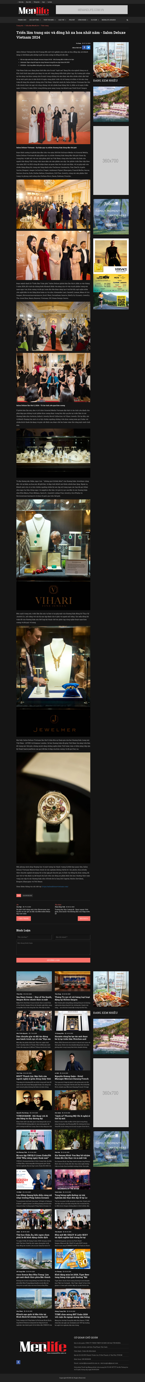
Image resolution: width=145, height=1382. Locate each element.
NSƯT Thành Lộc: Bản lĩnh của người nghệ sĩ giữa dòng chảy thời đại (33, 1079)
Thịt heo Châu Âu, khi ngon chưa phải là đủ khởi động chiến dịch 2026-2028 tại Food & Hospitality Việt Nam (32, 1239)
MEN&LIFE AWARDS (109, 20)
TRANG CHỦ (22, 20)
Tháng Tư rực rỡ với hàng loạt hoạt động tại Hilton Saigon (72, 998)
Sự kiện (50, 2)
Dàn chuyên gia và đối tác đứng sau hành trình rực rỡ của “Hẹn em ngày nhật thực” (33, 1039)
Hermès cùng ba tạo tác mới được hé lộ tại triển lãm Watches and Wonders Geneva (71, 1039)
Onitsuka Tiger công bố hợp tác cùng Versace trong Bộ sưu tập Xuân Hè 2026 (44, 62)
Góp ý (43, 2)
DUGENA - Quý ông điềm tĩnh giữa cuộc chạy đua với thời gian (40, 65)
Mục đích (28, 2)
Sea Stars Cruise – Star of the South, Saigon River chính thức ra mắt (34, 998)
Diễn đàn (21, 2)
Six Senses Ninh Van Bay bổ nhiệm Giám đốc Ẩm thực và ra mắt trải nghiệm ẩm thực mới (72, 1158)
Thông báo (37, 2)
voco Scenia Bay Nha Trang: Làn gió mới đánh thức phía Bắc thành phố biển (33, 1277)
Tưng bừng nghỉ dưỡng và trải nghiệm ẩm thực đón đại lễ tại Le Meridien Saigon (71, 1198)
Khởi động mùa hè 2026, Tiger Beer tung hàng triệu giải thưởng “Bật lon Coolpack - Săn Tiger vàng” (72, 1277)
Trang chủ (19, 25)
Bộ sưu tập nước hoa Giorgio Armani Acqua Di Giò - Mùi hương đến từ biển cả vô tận (47, 59)
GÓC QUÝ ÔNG (34, 20)
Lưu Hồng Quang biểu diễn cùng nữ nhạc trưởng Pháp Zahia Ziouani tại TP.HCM (34, 1198)
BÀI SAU (84, 918)
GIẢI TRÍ (61, 20)
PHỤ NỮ (72, 20)
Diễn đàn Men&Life (32, 25)
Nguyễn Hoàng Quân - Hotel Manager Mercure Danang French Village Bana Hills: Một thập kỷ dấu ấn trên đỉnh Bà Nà (72, 1080)
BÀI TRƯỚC (24, 918)
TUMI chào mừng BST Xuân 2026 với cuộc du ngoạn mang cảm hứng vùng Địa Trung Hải (72, 1317)
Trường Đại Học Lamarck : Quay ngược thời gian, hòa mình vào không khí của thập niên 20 (72, 911)
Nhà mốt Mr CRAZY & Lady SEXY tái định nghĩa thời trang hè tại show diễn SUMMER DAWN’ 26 (71, 1237)
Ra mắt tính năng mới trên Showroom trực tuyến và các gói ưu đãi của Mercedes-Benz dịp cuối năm (33, 911)
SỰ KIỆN (94, 20)
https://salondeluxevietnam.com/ (55, 886)
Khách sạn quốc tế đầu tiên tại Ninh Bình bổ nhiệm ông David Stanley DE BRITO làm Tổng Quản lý (33, 1318)
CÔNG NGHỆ (82, 20)
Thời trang (44, 25)
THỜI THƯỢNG (49, 20)
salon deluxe (27, 895)
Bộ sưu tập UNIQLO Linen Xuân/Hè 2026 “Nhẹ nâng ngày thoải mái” (33, 1156)
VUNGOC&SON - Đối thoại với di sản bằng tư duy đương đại (32, 1117)
